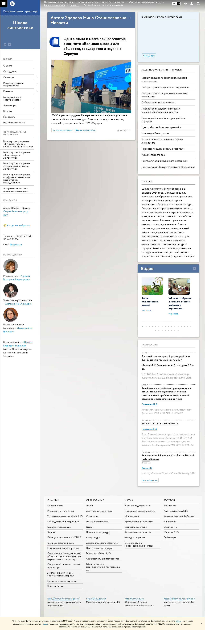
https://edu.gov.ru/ (96, 598)
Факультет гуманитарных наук (20, 11)
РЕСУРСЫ (169, 500)
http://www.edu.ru (134, 598)
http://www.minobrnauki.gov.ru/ (63, 598)
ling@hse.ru (16, 244)
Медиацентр (170, 526)
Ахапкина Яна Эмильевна (18, 303)
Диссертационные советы (139, 521)
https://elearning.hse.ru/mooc (179, 598)
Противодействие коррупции (63, 548)
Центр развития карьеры (99, 548)
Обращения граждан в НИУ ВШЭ (64, 537)
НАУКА (129, 500)
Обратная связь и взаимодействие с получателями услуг (103, 566)
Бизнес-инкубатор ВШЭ (98, 553)
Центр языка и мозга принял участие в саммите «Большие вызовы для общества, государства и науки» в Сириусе (94, 46)
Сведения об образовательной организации (63, 566)
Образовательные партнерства (102, 558)
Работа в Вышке (55, 586)
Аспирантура (93, 537)
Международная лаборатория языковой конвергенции (164, 79)
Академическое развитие (138, 532)
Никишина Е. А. (149, 428)
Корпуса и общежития (59, 526)
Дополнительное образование (102, 542)
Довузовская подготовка (99, 510)
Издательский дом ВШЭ (176, 510)
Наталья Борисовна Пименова (18, 343)
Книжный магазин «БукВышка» (179, 516)
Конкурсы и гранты (135, 537)
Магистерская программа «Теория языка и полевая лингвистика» (16, 166)
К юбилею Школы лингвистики (162, 17)
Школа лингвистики (20, 25)
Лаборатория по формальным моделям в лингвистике (165, 94)
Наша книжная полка (14, 122)
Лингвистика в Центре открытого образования (168, 167)
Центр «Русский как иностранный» (161, 127)
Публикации (150, 344)
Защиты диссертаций (136, 526)
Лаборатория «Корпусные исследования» (165, 87)
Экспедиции (9, 105)
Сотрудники (9, 71)
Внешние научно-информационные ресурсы (139, 544)
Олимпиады (92, 516)
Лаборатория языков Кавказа (158, 102)
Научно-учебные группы (155, 133)
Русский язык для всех (154, 155)
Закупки (51, 532)
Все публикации (150, 480)
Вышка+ (90, 526)
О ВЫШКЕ (53, 500)
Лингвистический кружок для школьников (165, 161)
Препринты (9, 116)
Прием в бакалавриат (97, 521)
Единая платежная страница (61, 580)
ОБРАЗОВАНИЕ (95, 500)
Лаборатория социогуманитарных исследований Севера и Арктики (161, 110)
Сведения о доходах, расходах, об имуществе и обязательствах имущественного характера (64, 556)
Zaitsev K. (147, 468)
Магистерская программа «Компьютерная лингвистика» (16, 155)
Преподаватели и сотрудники (63, 521)
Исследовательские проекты (140, 510)
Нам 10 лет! (149, 55)
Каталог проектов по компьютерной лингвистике (162, 141)
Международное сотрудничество (12, 98)
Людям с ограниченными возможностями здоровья (60, 574)
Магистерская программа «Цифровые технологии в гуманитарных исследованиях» (16, 178)
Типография (170, 521)
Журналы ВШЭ (171, 532)
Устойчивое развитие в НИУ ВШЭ (65, 516)
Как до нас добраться (18, 225)
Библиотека (170, 505)
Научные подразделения (137, 505)
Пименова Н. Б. (150, 404)
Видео (147, 268)
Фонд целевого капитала (60, 542)
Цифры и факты (55, 505)
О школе (7, 65)
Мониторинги (132, 516)
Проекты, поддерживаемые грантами (163, 148)
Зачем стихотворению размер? (150, 301)
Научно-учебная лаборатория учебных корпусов (163, 119)
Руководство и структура (60, 510)
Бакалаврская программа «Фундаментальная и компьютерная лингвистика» (18, 144)
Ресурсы (7, 111)
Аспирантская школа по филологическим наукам (16, 189)
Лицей (89, 505)
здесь (178, 621)
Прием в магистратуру (98, 532)
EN (179, 3)
